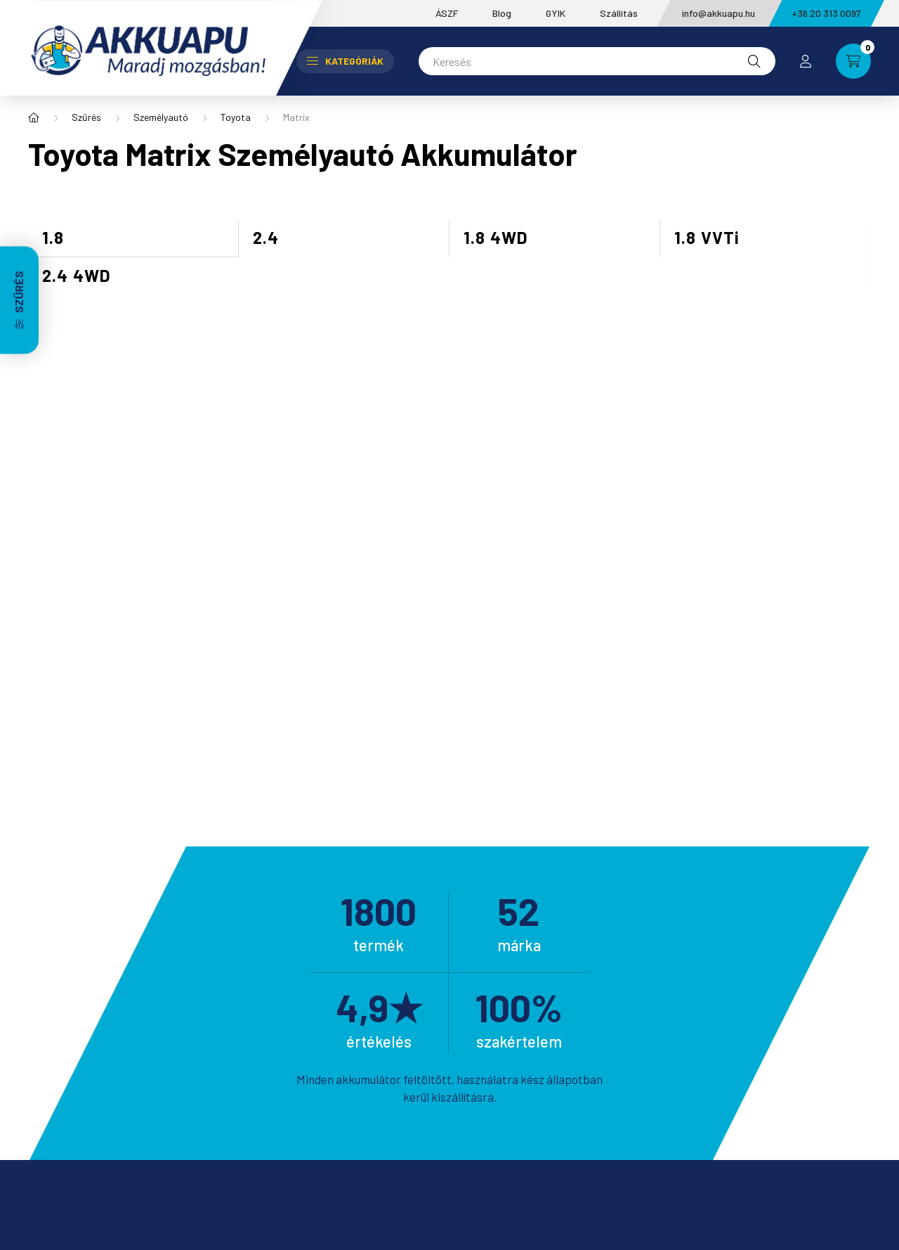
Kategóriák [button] (345, 61)
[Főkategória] (33, 117)
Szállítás (619, 13)
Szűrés (86, 117)
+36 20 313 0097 (826, 13)
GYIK (555, 13)
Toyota (236, 117)
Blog (501, 13)
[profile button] (805, 61)
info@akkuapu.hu (718, 13)
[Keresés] (597, 61)
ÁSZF (446, 13)
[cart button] (853, 61)
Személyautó (160, 117)
